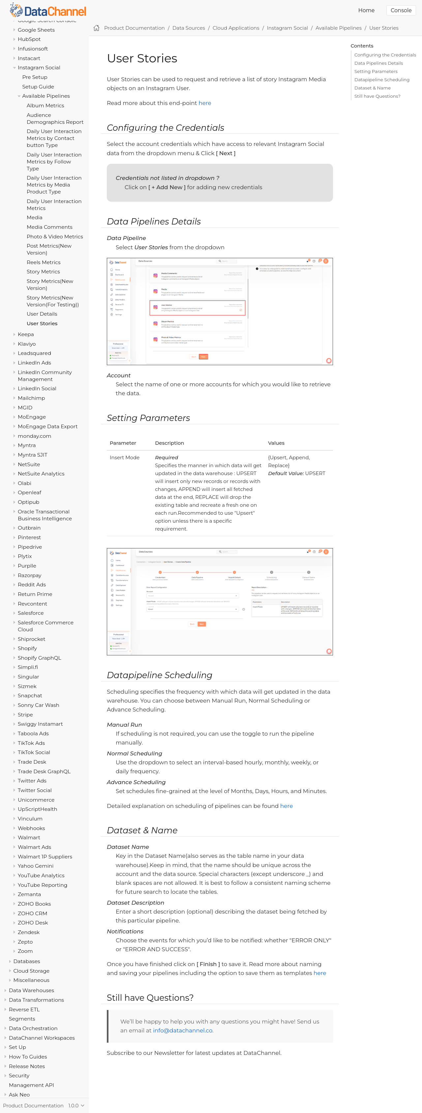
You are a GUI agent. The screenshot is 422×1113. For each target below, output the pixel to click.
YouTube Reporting (42, 885)
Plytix (25, 556)
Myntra (27, 445)
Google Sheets (36, 30)
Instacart (29, 58)
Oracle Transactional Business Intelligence (45, 515)
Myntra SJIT (32, 455)
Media (35, 217)
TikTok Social (34, 752)
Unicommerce (36, 800)
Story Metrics (43, 271)
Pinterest (29, 537)
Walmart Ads (34, 847)
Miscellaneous (31, 980)
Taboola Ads (33, 733)
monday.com (34, 436)
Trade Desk (32, 762)
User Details (42, 314)
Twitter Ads (32, 781)
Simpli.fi (28, 667)
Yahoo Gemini (35, 866)
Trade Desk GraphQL (44, 771)
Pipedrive (30, 547)
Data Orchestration (33, 1028)
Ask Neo (19, 1095)
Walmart (29, 837)
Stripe (25, 715)
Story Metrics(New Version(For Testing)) (53, 301)
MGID (25, 407)
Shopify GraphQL (39, 658)
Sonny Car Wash (38, 705)
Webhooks (31, 828)
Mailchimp (31, 398)
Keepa (26, 334)
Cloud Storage (32, 971)
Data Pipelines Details (378, 63)
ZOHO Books (34, 904)
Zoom (25, 951)
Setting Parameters (376, 71)
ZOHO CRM (32, 913)
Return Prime (35, 594)
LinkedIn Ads (34, 363)
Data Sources (188, 28)
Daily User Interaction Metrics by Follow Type (54, 162)
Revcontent (32, 604)
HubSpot (29, 39)
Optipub (28, 502)
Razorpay (30, 575)
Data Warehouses (31, 990)
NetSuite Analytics (41, 473)
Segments (22, 1019)
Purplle (27, 566)
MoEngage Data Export (48, 426)
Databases (27, 961)
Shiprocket (31, 639)
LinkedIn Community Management (45, 375)
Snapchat (30, 695)
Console (401, 10)
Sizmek (27, 686)
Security (19, 1075)
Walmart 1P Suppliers (45, 856)
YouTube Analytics (41, 875)
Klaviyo (27, 344)
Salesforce (31, 613)
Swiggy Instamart (40, 724)
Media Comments (50, 227)
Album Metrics (45, 105)
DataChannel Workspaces (42, 1038)
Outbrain (29, 528)
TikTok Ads (31, 743)
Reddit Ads (32, 584)
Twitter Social (35, 790)
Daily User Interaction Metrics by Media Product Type (54, 185)
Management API (31, 1085)
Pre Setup (34, 77)
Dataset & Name (372, 87)
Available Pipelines (46, 96)
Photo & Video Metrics (55, 236)
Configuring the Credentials (385, 54)
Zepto (25, 942)
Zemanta (29, 894)
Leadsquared (34, 353)
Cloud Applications (236, 28)
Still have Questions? (377, 96)
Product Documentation (134, 28)
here (204, 103)
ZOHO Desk (33, 923)
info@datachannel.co (182, 1030)
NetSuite (29, 464)
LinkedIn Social (37, 388)
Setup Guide (38, 87)
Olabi (24, 483)
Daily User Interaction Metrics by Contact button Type (54, 138)
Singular (28, 677)
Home (366, 10)
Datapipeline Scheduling (381, 79)
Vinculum (30, 819)
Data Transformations (36, 1000)
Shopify (27, 648)
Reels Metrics (44, 262)
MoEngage (32, 417)
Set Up (17, 1047)
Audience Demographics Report (55, 118)
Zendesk (29, 932)
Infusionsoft (33, 49)
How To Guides (28, 1057)
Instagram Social (39, 67)
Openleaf (29, 492)
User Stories (42, 323)
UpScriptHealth (37, 809)
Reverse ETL (24, 1009)
